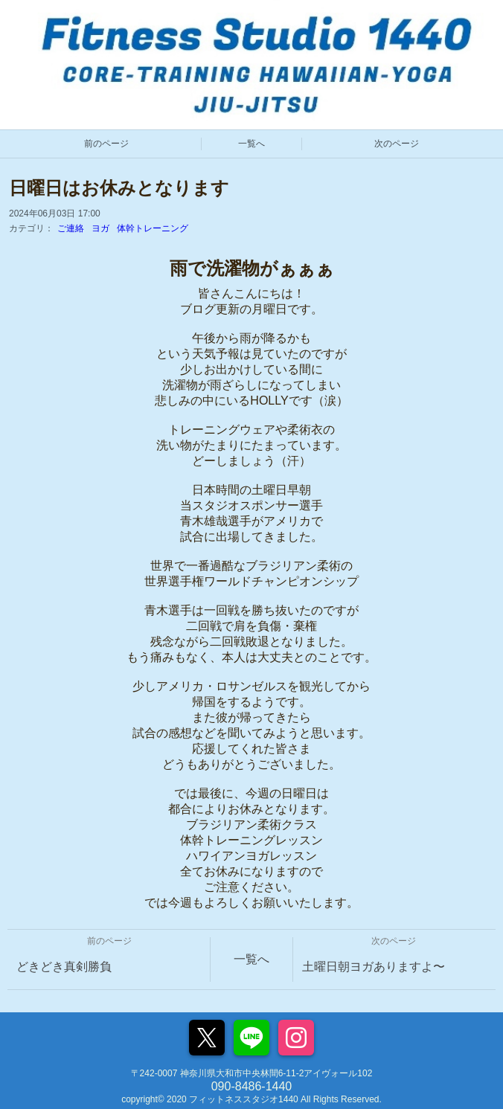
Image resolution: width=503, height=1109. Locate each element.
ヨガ (100, 228)
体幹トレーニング (152, 228)
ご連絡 (70, 228)
